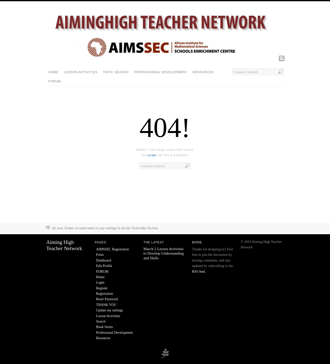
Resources (203, 72)
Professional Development (160, 72)
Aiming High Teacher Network (64, 245)
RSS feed (198, 271)
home (152, 155)
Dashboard (103, 260)
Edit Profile (104, 266)
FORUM (55, 81)
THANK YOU (106, 305)
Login (100, 282)
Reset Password (107, 299)
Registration (104, 294)
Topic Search (116, 72)
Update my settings (109, 310)
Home (54, 72)
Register (102, 288)
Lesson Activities (81, 72)
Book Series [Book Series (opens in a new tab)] (104, 327)
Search (101, 321)
